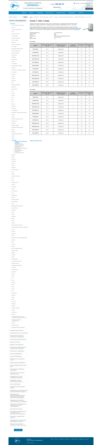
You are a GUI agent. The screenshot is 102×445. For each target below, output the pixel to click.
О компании (40, 12)
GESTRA (13, 123)
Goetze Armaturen (15, 125)
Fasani (13, 95)
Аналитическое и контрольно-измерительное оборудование (17, 336)
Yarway (13, 310)
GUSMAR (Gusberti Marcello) (17, 127)
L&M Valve (14, 186)
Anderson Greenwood (16, 38)
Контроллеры (17, 151)
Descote (13, 78)
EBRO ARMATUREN (16, 84)
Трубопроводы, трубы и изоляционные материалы (16, 381)
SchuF (13, 256)
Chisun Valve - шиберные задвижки (19, 70)
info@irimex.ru (89, 5)
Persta (13, 229)
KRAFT (13, 173)
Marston (13, 197)
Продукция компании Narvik (17, 205)
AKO (13, 31)
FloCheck (14, 106)
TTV (13, 278)
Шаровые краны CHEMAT (17, 65)
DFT (13, 82)
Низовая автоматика (19, 150)
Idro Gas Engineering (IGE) (17, 248)
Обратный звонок (56, 7)
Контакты (80, 12)
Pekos (13, 214)
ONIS (13, 220)
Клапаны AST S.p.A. (16, 33)
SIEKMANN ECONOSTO (16, 265)
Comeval (13, 74)
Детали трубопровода (15, 384)
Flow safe (14, 108)
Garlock (13, 116)
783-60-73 (57, 4)
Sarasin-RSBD (14, 250)
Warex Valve (14, 293)
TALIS (13, 280)
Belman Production (15, 52)
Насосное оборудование (15, 356)
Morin (13, 203)
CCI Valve (14, 301)
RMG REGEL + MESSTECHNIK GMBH (19, 237)
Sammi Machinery (15, 325)
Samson (13, 244)
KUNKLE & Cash (15, 182)
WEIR (13, 297)
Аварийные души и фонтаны (16, 330)
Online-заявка (89, 8)
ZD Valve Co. (14, 312)
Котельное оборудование (16, 353)
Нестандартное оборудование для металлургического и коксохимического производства (18, 412)
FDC (13, 99)
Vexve (13, 288)
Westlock (13, 295)
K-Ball (13, 165)
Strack (13, 273)
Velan (13, 286)
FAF (13, 91)
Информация (71, 12)
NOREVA (14, 216)
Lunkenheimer (14, 191)
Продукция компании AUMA (17, 48)
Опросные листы (60, 12)
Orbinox (13, 222)
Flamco (13, 104)
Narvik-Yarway (14, 208)
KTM (13, 180)
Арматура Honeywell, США (36, 140)
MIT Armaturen (15, 201)
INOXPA (13, 154)
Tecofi (13, 276)
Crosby (13, 76)
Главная (24, 12)
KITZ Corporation (15, 169)
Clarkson (13, 67)
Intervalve (14, 159)
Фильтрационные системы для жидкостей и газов (17, 373)
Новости (31, 12)
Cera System (14, 63)
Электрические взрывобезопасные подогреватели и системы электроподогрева (18, 405)
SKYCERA (14, 267)
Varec (13, 284)
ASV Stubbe (14, 46)
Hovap (13, 138)
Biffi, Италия (14, 55)
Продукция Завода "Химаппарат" (18, 327)
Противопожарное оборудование (17, 362)
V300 (48, 28)
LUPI (13, 193)
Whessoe (14, 303)
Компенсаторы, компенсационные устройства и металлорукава (18, 348)
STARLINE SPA (15, 269)
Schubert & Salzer (15, 263)
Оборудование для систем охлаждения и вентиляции (16, 377)
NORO (13, 218)
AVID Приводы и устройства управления (20, 227)
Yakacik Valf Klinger (15, 308)
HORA (13, 156)
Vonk (13, 291)
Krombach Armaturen (16, 176)
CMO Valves (14, 72)
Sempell (13, 254)
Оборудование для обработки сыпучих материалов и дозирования (18, 401)
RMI (13, 242)
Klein (13, 171)
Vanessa (13, 282)
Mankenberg (14, 195)
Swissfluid (14, 271)
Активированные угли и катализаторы (19, 333)
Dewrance (14, 80)
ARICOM (13, 42)
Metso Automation (15, 199)
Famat (13, 93)
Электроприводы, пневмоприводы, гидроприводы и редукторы (18, 421)
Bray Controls (14, 59)
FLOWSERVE (14, 110)
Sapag (13, 246)
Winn (13, 299)
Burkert (13, 61)
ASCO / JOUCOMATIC (16, 44)
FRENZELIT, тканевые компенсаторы (19, 112)
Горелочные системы (15, 342)
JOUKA (13, 163)
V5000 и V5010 (76, 29)
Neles (13, 212)
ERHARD (14, 87)
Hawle (13, 129)
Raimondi (14, 233)
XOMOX (13, 305)
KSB (13, 178)
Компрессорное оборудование (17, 351)
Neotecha (14, 210)
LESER (13, 184)
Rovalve (13, 239)
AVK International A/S (16, 50)
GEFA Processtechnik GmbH (17, 118)
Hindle (13, 135)
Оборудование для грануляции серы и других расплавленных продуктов (19, 391)
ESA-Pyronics (14, 89)
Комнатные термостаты (19, 152)
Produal (13, 231)
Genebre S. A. (14, 121)
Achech (13, 27)
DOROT (13, 323)
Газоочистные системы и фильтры (18, 339)
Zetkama (13, 314)
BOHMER (14, 57)
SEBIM (13, 252)
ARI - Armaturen (15, 40)
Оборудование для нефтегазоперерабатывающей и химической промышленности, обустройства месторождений (17, 396)
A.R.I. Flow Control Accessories (18, 25)
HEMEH (13, 131)
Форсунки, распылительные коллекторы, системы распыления (18, 424)
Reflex (13, 235)
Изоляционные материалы (16, 408)
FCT (13, 97)
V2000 (45, 28)
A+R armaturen (15, 35)
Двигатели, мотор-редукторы (16, 344)
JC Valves (14, 161)
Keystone (14, 167)
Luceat (13, 188)
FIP (12, 101)
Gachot (13, 114)
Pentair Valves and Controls (17, 225)
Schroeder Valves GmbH (16, 261)
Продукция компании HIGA (17, 133)
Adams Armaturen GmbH (16, 29)
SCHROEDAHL (15, 259)
